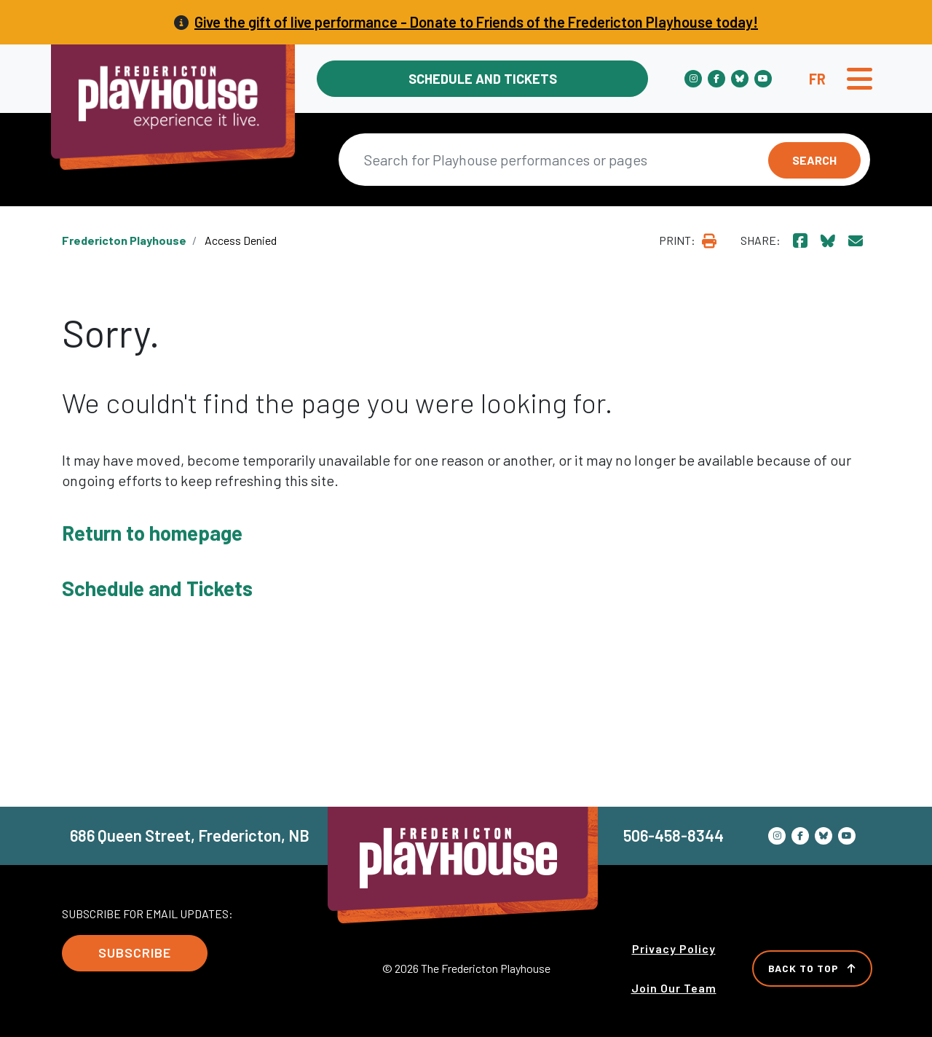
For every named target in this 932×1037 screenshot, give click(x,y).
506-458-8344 (673, 835)
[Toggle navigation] (859, 78)
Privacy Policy (674, 948)
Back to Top (812, 968)
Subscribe (134, 952)
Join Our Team (673, 988)
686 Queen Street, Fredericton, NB (189, 835)
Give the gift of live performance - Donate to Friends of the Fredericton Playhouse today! (476, 22)
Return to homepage (152, 532)
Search (814, 160)
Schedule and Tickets (482, 79)
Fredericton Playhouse (124, 240)
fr (817, 78)
